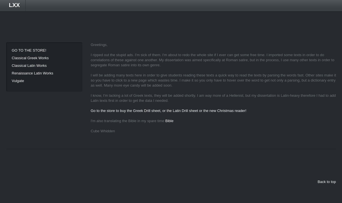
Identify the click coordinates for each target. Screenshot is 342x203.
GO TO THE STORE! (29, 50)
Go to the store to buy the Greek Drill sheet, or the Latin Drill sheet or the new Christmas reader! (168, 111)
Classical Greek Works (30, 58)
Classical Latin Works (29, 65)
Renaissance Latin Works (32, 73)
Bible (169, 121)
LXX (14, 5)
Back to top (326, 182)
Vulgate (18, 81)
